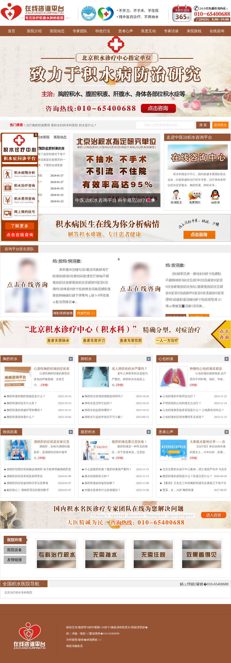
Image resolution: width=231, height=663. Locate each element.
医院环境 (14, 540)
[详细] (44, 385)
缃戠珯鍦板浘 (74, 646)
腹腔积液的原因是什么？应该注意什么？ (187, 476)
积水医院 (43, 137)
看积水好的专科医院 (64, 125)
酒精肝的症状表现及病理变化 (25, 476)
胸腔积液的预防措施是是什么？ (26, 396)
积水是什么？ (88, 125)
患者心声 (125, 31)
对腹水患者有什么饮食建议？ (103, 490)
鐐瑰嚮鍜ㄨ (93, 639)
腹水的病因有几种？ (97, 476)
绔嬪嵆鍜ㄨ (86, 313)
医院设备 (14, 550)
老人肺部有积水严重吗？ (129, 368)
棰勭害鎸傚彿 (63, 313)
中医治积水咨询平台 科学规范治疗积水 (115, 200)
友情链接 (14, 560)
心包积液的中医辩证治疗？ (179, 396)
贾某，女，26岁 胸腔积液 (178, 490)
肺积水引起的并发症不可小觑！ (104, 417)
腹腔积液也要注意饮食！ (129, 441)
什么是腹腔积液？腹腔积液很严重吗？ (108, 469)
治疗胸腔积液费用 (38, 125)
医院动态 (57, 31)
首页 (11, 31)
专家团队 (80, 31)
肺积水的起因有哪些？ (98, 410)
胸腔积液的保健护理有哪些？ (25, 410)
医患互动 (148, 31)
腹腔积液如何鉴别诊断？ (100, 483)
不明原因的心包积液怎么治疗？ (182, 403)
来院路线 (194, 31)
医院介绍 (34, 31)
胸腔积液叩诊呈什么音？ (22, 403)
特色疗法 (102, 31)
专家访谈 (171, 31)
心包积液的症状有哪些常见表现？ (183, 417)
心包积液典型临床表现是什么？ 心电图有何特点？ (193, 410)
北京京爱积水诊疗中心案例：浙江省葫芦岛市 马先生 (195, 469)
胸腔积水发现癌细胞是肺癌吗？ (104, 396)
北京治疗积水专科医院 (18, 592)
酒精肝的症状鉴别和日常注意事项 (27, 483)
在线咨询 (217, 31)
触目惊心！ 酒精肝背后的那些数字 (28, 490)
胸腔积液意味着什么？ (20, 417)
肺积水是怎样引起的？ (98, 403)
